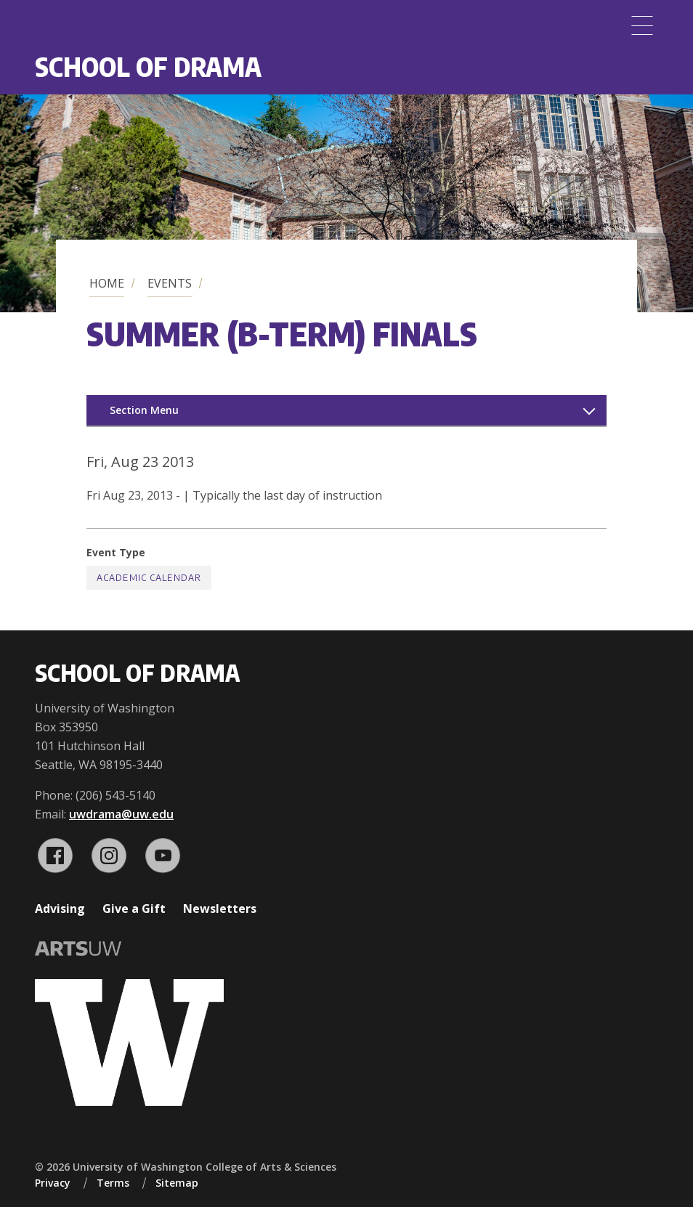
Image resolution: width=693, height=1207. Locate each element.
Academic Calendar (149, 577)
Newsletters (219, 909)
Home (106, 283)
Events (169, 283)
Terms (113, 1183)
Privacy (52, 1183)
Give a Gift (134, 909)
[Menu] (642, 25)
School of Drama (148, 66)
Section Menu (144, 410)
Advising (60, 909)
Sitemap (176, 1183)
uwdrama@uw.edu (121, 814)
